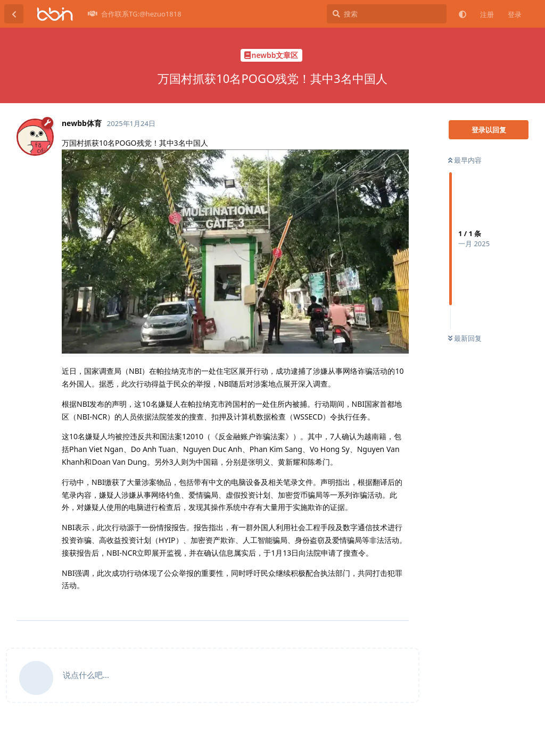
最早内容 (465, 160)
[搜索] (387, 13)
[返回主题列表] (13, 13)
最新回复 (465, 338)
